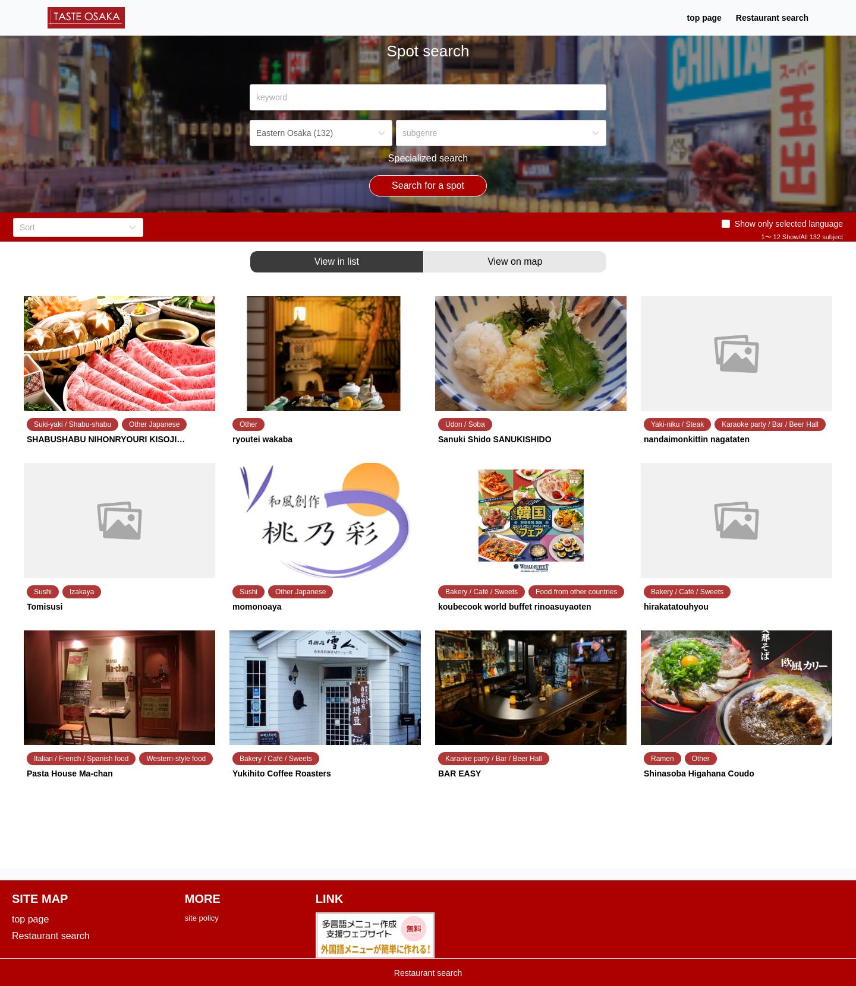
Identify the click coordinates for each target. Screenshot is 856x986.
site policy (202, 925)
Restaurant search (625, 21)
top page (557, 21)
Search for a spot (428, 193)
